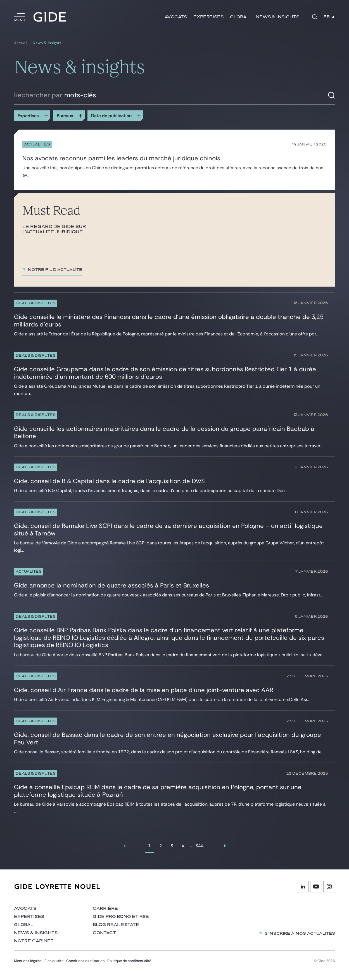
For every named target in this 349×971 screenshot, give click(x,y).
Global (239, 17)
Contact (104, 933)
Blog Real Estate (116, 925)
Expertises (208, 17)
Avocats (176, 17)
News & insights (277, 17)
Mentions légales (28, 960)
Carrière (105, 908)
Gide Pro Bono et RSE (121, 916)
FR (329, 17)
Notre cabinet (34, 941)
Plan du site (53, 960)
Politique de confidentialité (129, 960)
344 (199, 846)
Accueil (20, 43)
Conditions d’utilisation (85, 960)
